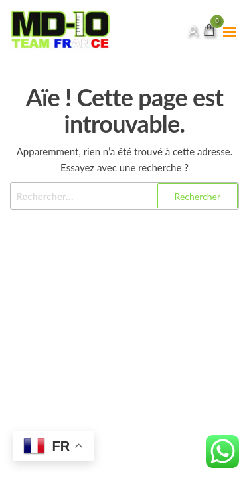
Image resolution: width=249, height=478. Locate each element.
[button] (229, 32)
